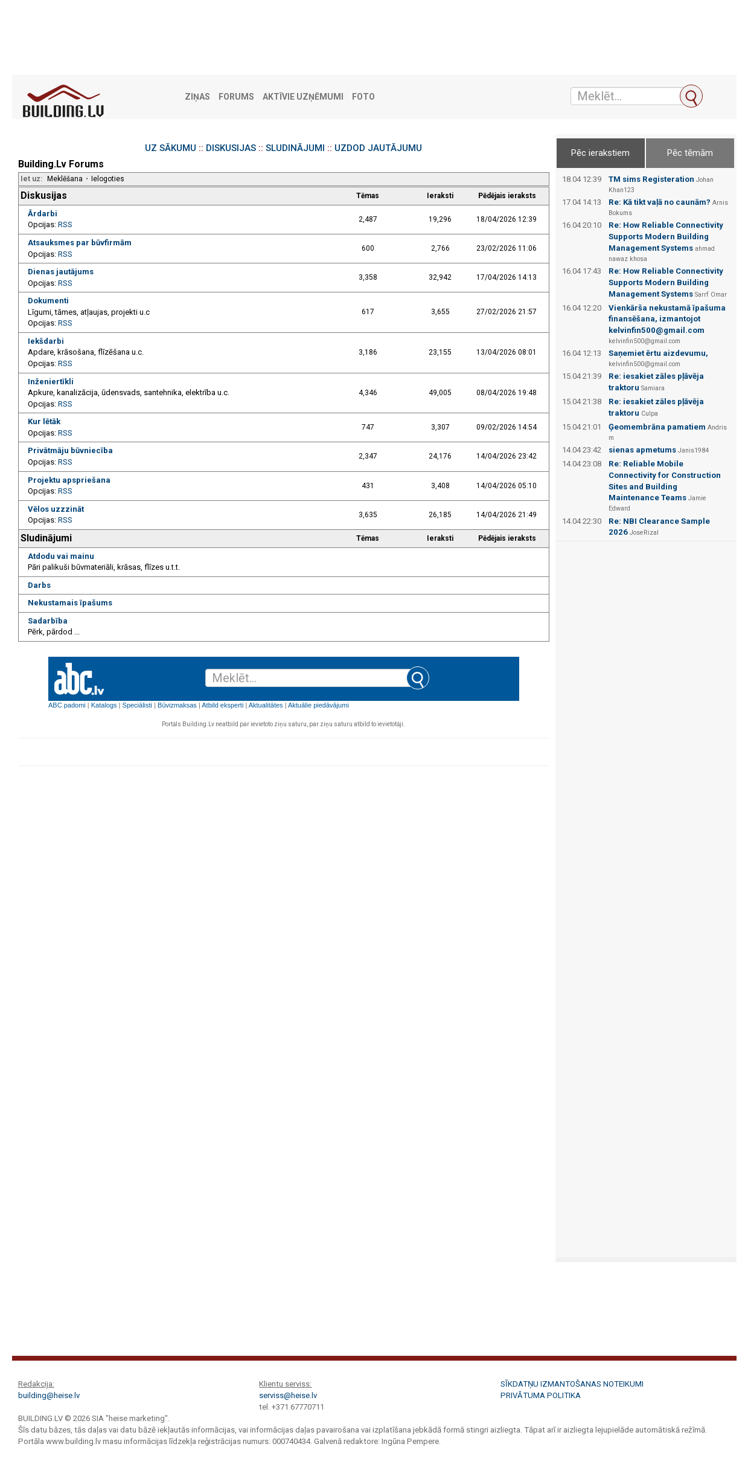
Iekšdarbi (46, 341)
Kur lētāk (44, 421)
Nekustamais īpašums (70, 602)
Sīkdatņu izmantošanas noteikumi (572, 1383)
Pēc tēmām (690, 152)
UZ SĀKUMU (170, 148)
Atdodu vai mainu (61, 556)
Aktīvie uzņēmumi (303, 97)
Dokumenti (48, 300)
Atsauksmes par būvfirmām (80, 242)
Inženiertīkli (51, 381)
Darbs (39, 585)
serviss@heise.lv (288, 1395)
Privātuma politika (540, 1395)
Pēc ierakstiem (600, 152)
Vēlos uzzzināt (56, 509)
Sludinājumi (46, 538)
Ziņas (197, 97)
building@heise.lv (49, 1395)
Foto (363, 97)
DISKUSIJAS (231, 148)
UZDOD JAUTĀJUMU (378, 148)
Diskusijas (44, 195)
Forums (236, 97)
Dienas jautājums (61, 271)
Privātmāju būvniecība (70, 450)
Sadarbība (48, 620)
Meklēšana (65, 179)
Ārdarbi (42, 213)
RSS (65, 224)
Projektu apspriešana (69, 480)
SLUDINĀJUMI (295, 148)
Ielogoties (107, 179)
